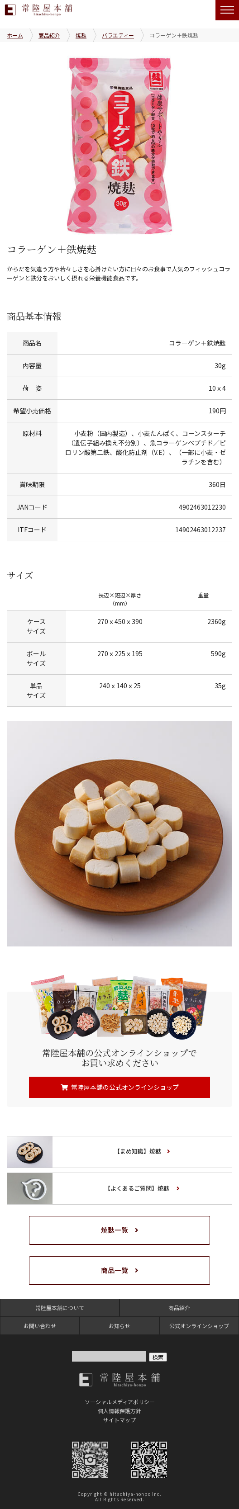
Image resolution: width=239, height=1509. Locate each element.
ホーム (15, 35)
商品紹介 (49, 35)
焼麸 (81, 35)
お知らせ (119, 1325)
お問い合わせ (40, 1325)
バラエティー (118, 35)
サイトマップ (119, 1420)
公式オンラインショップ (199, 1325)
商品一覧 (114, 1270)
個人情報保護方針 (119, 1410)
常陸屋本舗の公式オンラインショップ (125, 1087)
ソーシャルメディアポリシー (120, 1401)
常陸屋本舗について (59, 1307)
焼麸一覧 (114, 1230)
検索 (158, 1357)
